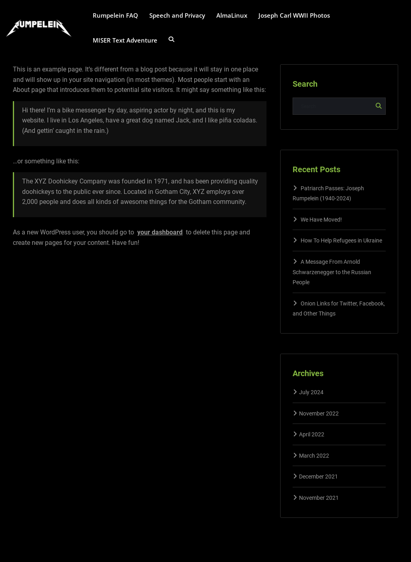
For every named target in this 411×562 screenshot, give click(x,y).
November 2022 (319, 413)
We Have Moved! (321, 219)
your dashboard (160, 232)
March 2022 (314, 455)
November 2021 (319, 498)
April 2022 (311, 434)
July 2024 (311, 392)
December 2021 (318, 476)
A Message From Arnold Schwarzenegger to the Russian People (332, 272)
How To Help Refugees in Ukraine (341, 240)
